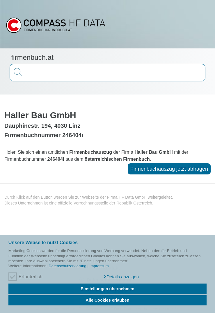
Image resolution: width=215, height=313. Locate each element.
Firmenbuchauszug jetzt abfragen (169, 169)
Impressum (99, 266)
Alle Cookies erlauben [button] (107, 300)
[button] (121, 276)
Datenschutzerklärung (67, 266)
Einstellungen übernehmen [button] (107, 288)
